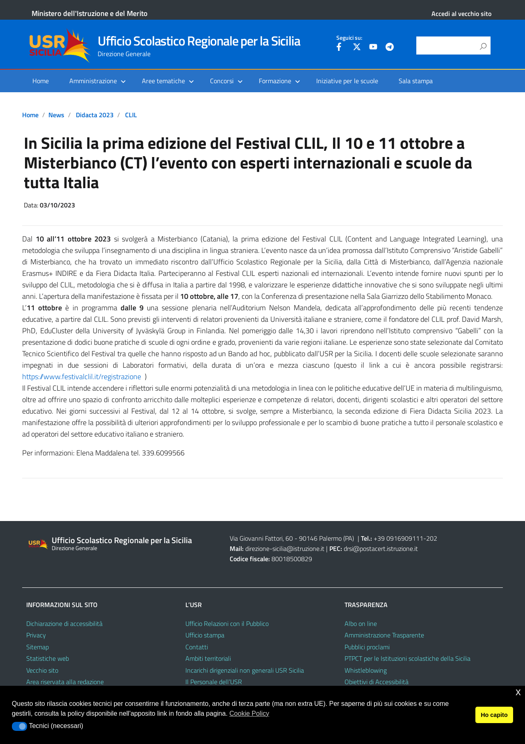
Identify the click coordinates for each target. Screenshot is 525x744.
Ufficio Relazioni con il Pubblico (227, 623)
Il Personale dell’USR (213, 682)
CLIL (131, 115)
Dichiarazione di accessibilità (64, 623)
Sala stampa (416, 81)
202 (431, 538)
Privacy (36, 635)
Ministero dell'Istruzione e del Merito (90, 13)
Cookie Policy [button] (249, 713)
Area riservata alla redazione (65, 682)
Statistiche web (47, 658)
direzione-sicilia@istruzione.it (284, 548)
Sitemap (37, 647)
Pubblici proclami (367, 647)
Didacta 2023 (95, 115)
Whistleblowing (366, 670)
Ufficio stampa (204, 635)
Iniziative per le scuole (347, 81)
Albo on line (361, 623)
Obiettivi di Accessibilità (377, 682)
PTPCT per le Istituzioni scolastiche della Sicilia (407, 658)
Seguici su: (349, 37)
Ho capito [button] (494, 715)
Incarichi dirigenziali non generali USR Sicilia (244, 670)
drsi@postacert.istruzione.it (381, 548)
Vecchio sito (42, 670)
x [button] (518, 692)
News (56, 115)
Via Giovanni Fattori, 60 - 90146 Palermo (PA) (292, 538)
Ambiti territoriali (208, 658)
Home (40, 81)
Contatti (196, 647)
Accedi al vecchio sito (461, 13)
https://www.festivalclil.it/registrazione (81, 376)
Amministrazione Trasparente (384, 635)
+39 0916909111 (398, 538)
